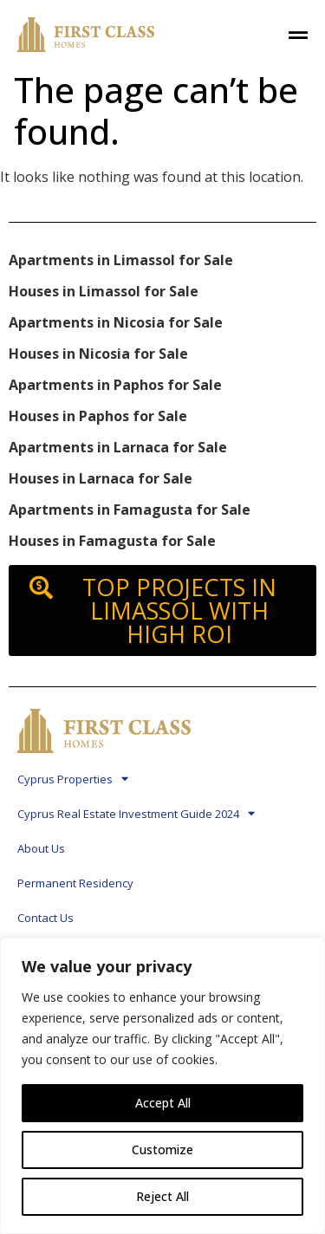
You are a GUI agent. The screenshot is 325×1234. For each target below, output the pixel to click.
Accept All (163, 1102)
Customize (162, 1149)
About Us (41, 848)
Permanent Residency (75, 883)
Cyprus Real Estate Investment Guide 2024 (136, 813)
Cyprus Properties (72, 778)
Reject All (162, 1196)
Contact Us (45, 918)
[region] (162, 1086)
